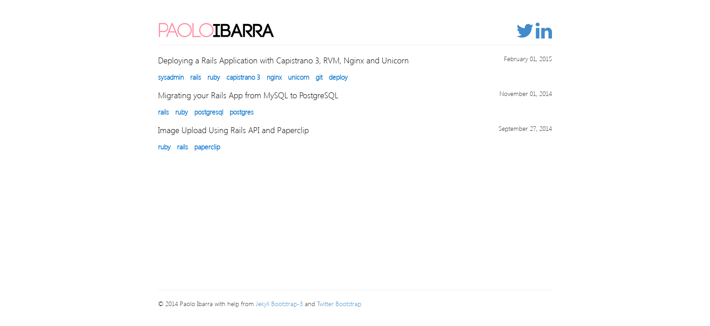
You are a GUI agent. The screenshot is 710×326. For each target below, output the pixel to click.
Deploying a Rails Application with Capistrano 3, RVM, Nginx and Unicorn (283, 60)
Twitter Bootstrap (339, 303)
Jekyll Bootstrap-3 (279, 303)
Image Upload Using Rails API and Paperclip (233, 129)
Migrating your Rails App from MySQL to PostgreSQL (248, 95)
